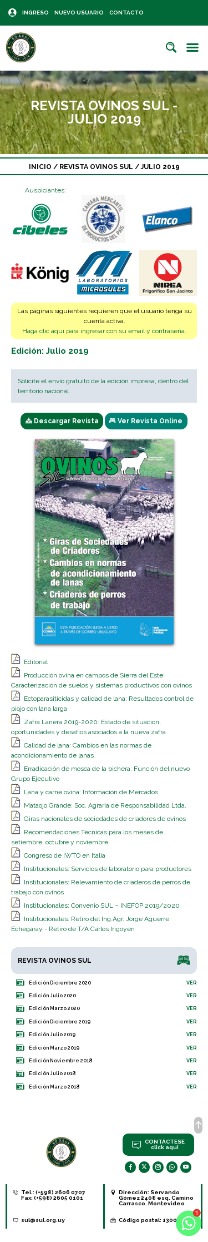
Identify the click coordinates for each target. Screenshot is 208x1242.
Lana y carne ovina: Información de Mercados (91, 792)
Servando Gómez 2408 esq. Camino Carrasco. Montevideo (156, 1197)
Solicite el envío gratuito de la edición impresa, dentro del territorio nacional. (103, 386)
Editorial (36, 662)
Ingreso (35, 12)
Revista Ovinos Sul (97, 167)
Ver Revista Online (145, 421)
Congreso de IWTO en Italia (64, 855)
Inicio (40, 167)
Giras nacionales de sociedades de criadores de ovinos (105, 819)
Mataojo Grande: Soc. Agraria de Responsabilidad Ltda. (105, 805)
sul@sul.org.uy (43, 1220)
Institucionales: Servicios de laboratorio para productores (107, 869)
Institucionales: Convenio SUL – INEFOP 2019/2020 (102, 905)
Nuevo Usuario (79, 12)
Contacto (126, 12)
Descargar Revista (62, 421)
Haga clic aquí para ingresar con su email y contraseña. (104, 331)
